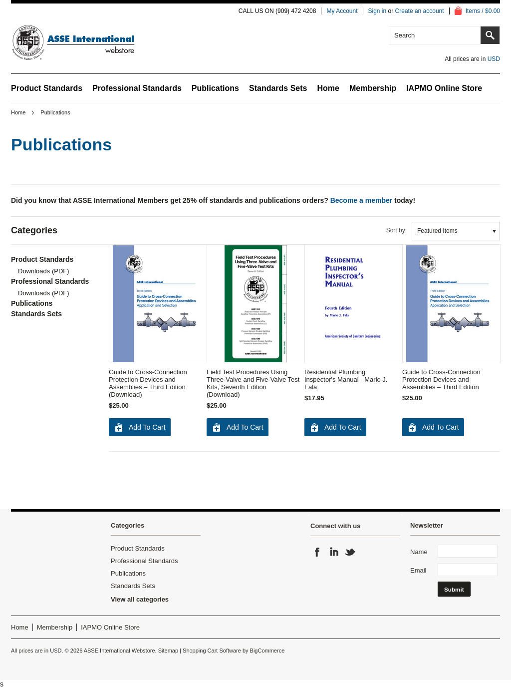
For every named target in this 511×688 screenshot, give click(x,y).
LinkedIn (334, 552)
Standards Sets (278, 88)
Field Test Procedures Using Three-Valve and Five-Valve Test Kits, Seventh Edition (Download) (253, 383)
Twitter (350, 552)
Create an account (419, 10)
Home (18, 112)
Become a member (361, 200)
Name (419, 552)
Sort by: (396, 230)
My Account (341, 10)
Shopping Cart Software (212, 651)
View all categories (140, 599)
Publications (215, 88)
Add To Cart (147, 427)
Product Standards (46, 88)
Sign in (377, 10)
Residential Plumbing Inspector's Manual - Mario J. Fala (346, 379)
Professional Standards (137, 88)
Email (418, 570)
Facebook (317, 552)
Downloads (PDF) (43, 271)
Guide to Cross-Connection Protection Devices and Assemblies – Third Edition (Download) (148, 383)
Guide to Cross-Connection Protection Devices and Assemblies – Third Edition (441, 379)
